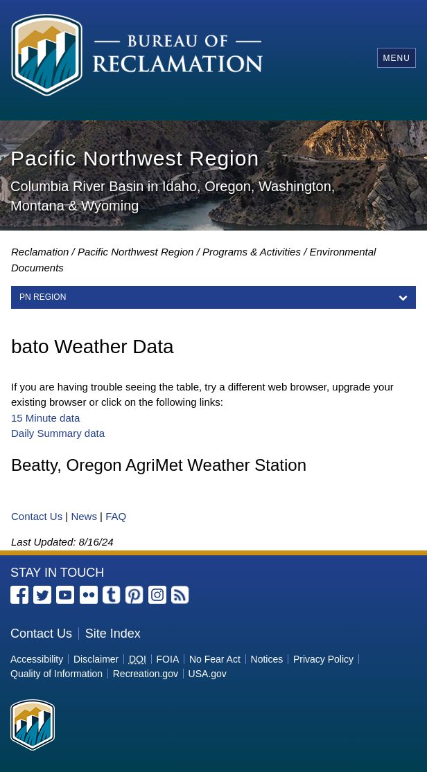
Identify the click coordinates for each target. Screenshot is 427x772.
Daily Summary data (58, 433)
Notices (267, 659)
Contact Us (36, 516)
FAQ (115, 516)
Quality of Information (56, 673)
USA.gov (208, 673)
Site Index (113, 633)
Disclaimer (96, 659)
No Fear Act (215, 659)
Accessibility (36, 659)
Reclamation (40, 252)
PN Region (42, 297)
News (84, 516)
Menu (396, 58)
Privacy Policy (323, 659)
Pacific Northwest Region (136, 252)
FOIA (168, 659)
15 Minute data (45, 418)
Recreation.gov (145, 673)
